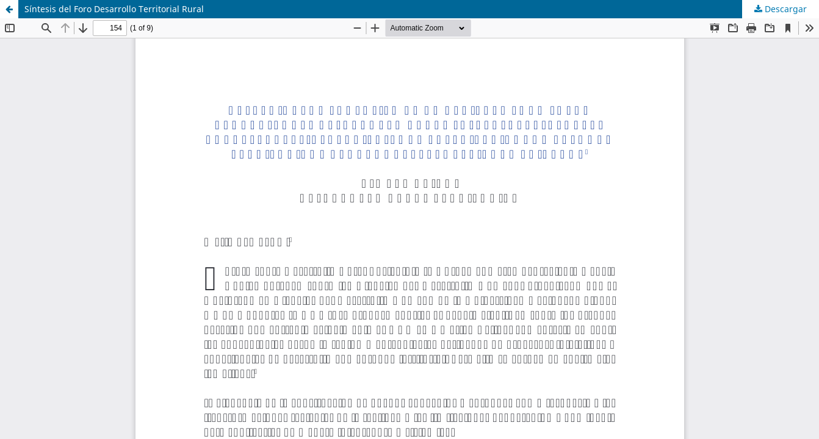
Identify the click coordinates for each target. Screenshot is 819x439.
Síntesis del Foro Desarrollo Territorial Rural (114, 9)
